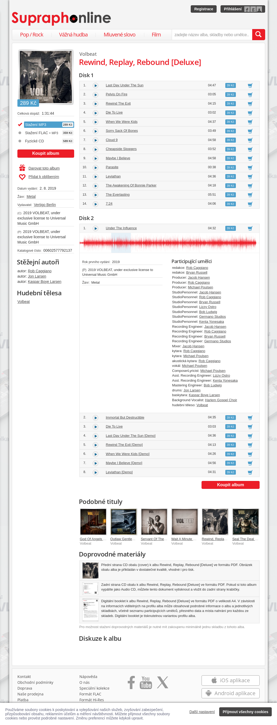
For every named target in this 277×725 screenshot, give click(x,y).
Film (156, 34)
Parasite (112, 167)
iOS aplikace (230, 681)
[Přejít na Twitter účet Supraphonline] (162, 685)
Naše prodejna (30, 695)
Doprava (24, 689)
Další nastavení (202, 712)
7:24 (109, 203)
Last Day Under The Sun (125, 85)
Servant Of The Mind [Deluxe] (163, 539)
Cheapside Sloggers (121, 149)
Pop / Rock (31, 34)
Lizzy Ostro (207, 307)
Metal (31, 196)
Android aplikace (230, 694)
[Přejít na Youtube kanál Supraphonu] (145, 685)
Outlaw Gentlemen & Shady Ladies (137, 539)
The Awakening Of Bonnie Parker (131, 185)
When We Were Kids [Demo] (128, 454)
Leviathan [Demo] (119, 472)
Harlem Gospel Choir (221, 400)
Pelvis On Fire (116, 94)
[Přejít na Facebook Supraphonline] (131, 685)
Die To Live (114, 112)
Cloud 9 (112, 140)
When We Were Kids (121, 122)
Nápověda (88, 677)
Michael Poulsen (200, 287)
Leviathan (113, 176)
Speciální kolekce (94, 689)
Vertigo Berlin (45, 205)
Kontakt (24, 677)
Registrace (203, 9)
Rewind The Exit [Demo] (124, 445)
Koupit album (45, 153)
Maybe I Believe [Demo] (124, 463)
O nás (84, 683)
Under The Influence (121, 228)
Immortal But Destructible (125, 417)
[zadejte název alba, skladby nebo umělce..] (212, 34)
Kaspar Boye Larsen (44, 281)
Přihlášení (233, 9)
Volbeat (23, 302)
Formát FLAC (90, 695)
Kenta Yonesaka (211, 322)
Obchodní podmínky (35, 683)
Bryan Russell (196, 272)
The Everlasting (118, 195)
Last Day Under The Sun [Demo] (130, 436)
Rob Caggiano (40, 271)
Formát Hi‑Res (91, 701)
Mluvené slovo (119, 34)
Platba (22, 701)
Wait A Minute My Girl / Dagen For (197, 539)
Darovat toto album (39, 168)
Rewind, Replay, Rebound (221, 539)
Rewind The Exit (118, 103)
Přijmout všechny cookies (245, 712)
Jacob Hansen (199, 277)
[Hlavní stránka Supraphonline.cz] (61, 18)
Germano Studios (212, 317)
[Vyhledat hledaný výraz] (258, 34)
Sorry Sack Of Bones (122, 131)
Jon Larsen (37, 276)
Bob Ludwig (208, 312)
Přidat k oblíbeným (39, 177)
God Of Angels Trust (95, 539)
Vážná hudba (73, 34)
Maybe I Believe (118, 158)
